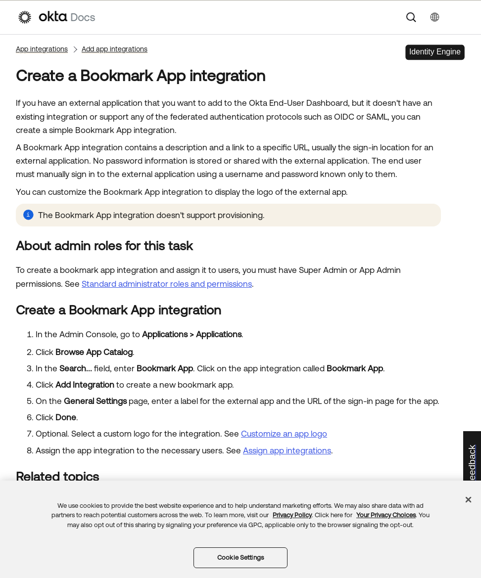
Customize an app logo (284, 434)
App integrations (42, 49)
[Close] (469, 499)
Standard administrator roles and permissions (167, 284)
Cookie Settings (240, 557)
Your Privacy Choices (386, 515)
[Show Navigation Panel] (459, 17)
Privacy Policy (292, 515)
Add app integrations (114, 49)
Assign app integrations (287, 450)
